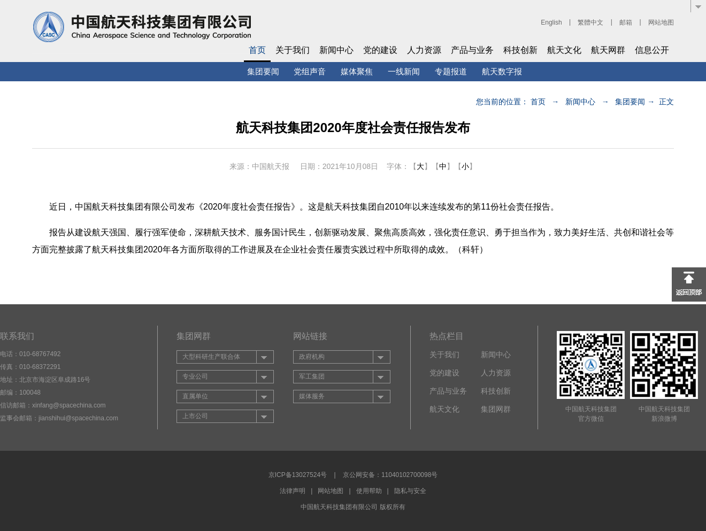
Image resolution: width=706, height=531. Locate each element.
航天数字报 (502, 71)
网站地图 (661, 22)
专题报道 (451, 71)
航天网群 (608, 50)
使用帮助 (369, 491)
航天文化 (564, 50)
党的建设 (380, 50)
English (551, 22)
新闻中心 (336, 50)
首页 (257, 50)
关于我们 (292, 50)
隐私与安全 (410, 491)
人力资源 (424, 50)
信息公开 (652, 50)
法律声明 (292, 491)
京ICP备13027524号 (297, 475)
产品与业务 (472, 50)
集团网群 (496, 409)
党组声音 (310, 71)
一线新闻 (404, 71)
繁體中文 (590, 22)
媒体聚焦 (357, 71)
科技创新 (520, 50)
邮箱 (625, 22)
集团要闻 (263, 71)
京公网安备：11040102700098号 (390, 475)
